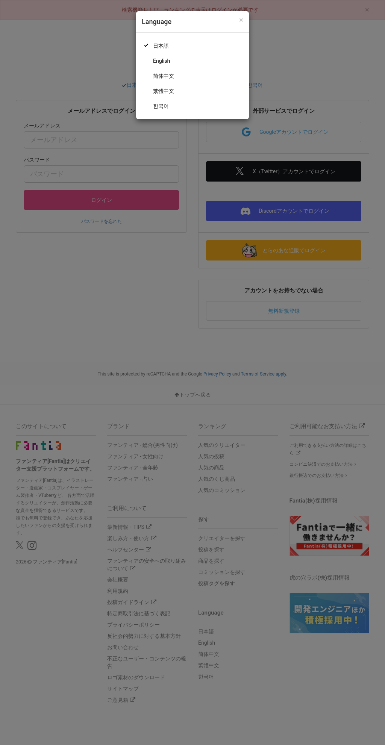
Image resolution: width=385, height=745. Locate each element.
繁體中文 (163, 91)
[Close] (241, 20)
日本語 (161, 46)
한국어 (161, 106)
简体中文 (163, 76)
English (161, 61)
